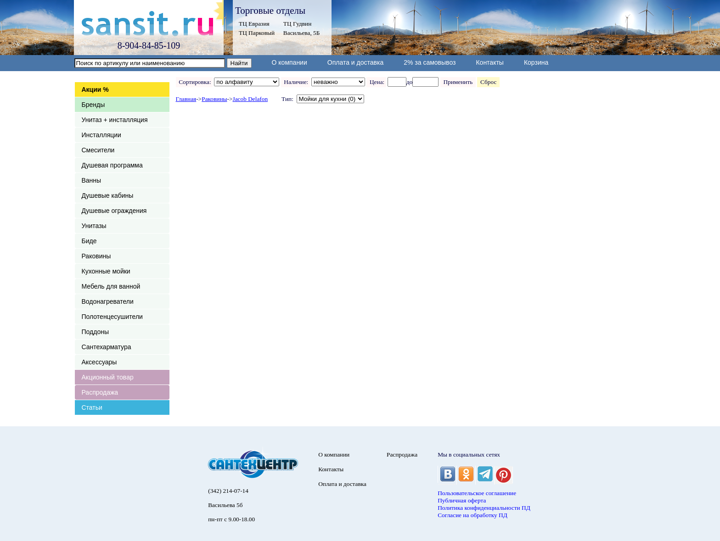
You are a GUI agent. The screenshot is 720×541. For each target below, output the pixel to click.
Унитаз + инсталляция (115, 119)
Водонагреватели (108, 301)
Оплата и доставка (355, 62)
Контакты (489, 62)
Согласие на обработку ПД (472, 515)
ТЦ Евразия (254, 23)
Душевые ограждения (114, 210)
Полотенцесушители (112, 316)
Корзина (536, 62)
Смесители (98, 150)
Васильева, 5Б (301, 32)
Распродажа (100, 392)
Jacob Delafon (250, 98)
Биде (89, 241)
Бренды (93, 104)
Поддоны (95, 331)
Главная (186, 98)
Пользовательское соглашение (477, 493)
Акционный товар (108, 377)
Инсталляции (101, 135)
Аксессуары (99, 362)
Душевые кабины (108, 195)
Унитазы (94, 225)
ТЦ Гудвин (297, 23)
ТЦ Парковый (257, 32)
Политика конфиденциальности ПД (484, 507)
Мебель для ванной (111, 286)
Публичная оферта (462, 500)
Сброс (488, 81)
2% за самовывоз (430, 62)
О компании (289, 62)
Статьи (92, 407)
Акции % (95, 89)
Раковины (96, 256)
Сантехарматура (106, 347)
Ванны (91, 180)
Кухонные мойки (106, 271)
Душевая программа (112, 165)
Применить (458, 81)
